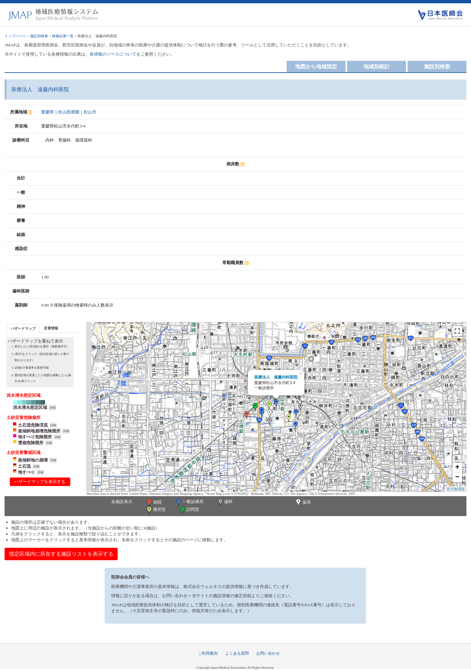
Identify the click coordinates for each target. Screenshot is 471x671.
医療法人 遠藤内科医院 (275, 377)
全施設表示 (121, 501)
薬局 (302, 503)
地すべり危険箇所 (35, 436)
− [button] (457, 477)
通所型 (155, 510)
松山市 (90, 111)
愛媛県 (47, 111)
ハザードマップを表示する (39, 481)
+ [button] (457, 468)
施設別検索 (39, 36)
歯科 (225, 502)
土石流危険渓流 (33, 425)
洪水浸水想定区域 (30, 407)
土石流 (24, 466)
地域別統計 (376, 66)
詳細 (53, 407)
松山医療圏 (68, 111)
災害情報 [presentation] (51, 328)
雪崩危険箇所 (30, 442)
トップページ (15, 36)
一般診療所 (189, 502)
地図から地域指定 (316, 66)
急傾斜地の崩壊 (33, 460)
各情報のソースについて (113, 54)
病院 (153, 503)
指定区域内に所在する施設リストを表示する (61, 554)
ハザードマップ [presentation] (23, 328)
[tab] (23, 328)
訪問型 (189, 510)
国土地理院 (455, 489)
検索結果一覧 (63, 36)
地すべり (26, 472)
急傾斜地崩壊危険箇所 (39, 430)
